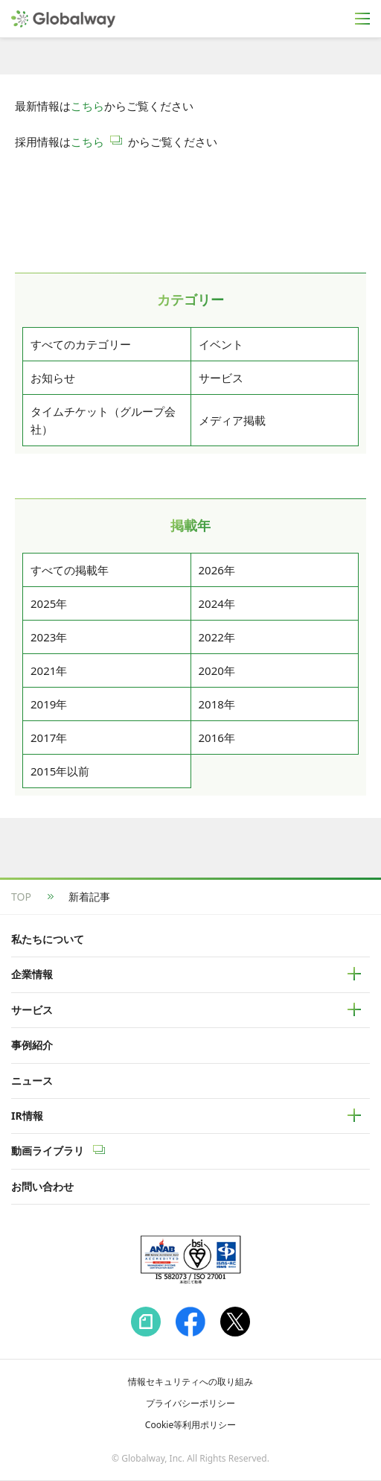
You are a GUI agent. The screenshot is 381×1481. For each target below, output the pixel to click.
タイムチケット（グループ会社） (103, 420)
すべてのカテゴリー (81, 344)
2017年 (49, 737)
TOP (21, 896)
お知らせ (53, 377)
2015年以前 (60, 771)
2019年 (49, 704)
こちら (87, 105)
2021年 (49, 670)
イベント (221, 344)
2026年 (217, 569)
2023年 (49, 636)
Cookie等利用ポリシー (190, 1424)
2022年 (217, 636)
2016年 (217, 737)
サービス (221, 377)
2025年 (49, 603)
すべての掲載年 (70, 569)
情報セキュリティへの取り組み (190, 1381)
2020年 (217, 670)
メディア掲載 (232, 420)
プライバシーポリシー (190, 1403)
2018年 (217, 704)
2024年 (217, 603)
